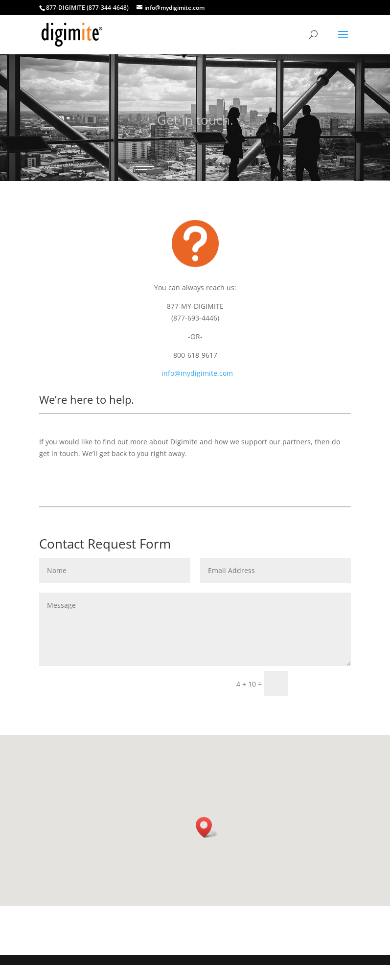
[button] (207, 827)
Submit (324, 682)
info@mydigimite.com (197, 373)
